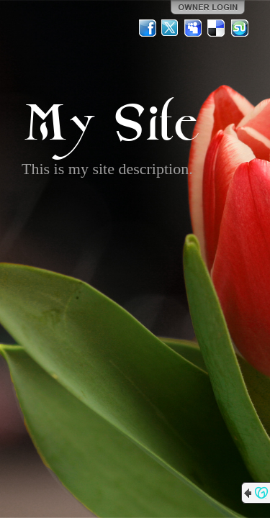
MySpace (194, 28)
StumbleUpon (240, 28)
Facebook (148, 28)
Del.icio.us (217, 28)
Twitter (171, 28)
